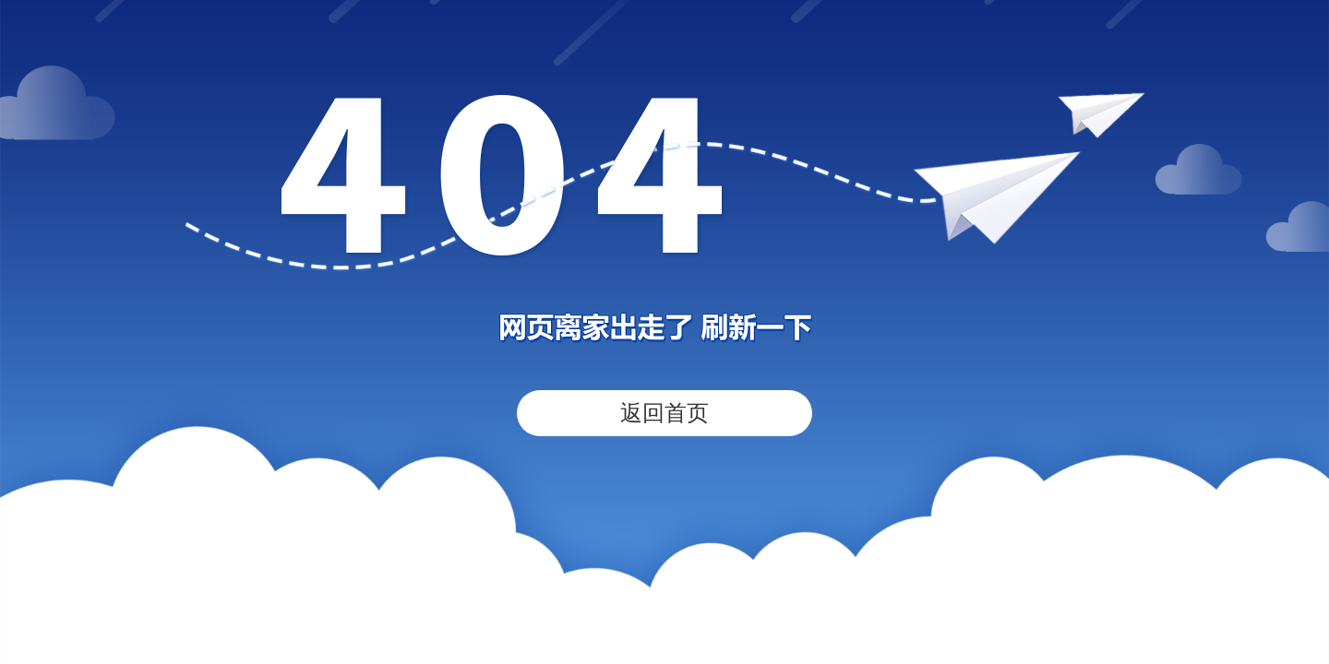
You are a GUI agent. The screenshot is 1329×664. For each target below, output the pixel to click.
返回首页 (664, 412)
